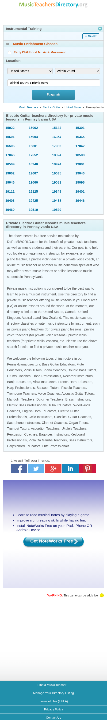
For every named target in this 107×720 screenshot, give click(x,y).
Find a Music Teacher (52, 685)
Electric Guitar (51, 107)
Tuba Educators (59, 405)
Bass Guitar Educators (58, 364)
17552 (33, 155)
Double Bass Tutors (82, 370)
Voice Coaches (49, 393)
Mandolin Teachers (20, 399)
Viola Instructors (45, 382)
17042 (80, 146)
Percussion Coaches (22, 434)
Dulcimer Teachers (50, 399)
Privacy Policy (53, 709)
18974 (56, 164)
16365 (80, 137)
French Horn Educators (75, 382)
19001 (80, 164)
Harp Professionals (21, 388)
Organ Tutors (78, 423)
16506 (10, 146)
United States (73, 107)
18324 (56, 155)
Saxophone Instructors (23, 423)
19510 (33, 210)
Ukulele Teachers (74, 428)
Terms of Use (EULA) (53, 701)
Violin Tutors (33, 370)
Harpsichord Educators (23, 446)
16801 (33, 146)
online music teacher (22, 265)
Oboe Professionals (46, 376)
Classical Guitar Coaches (72, 417)
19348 (56, 191)
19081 (56, 182)
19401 (80, 191)
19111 (10, 191)
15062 (33, 128)
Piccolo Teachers (73, 388)
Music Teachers (28, 107)
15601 (10, 137)
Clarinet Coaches (54, 423)
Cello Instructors (40, 417)
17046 (10, 155)
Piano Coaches (54, 370)
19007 (33, 173)
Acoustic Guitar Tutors (77, 393)
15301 (80, 128)
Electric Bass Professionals (27, 405)
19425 (33, 200)
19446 (80, 200)
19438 (56, 200)
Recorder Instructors (78, 376)
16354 (56, 137)
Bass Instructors (80, 440)
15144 (56, 128)
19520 (56, 210)
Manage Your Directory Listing (53, 693)
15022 (10, 128)
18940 (33, 164)
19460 (10, 210)
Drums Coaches (19, 376)
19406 (10, 200)
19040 (80, 173)
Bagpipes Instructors (54, 434)
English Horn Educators (39, 411)
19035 (56, 173)
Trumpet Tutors (18, 428)
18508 (80, 155)
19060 (33, 182)
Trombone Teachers (21, 393)
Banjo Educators (19, 382)
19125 (33, 191)
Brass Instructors (77, 399)
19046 (10, 182)
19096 (80, 182)
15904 (33, 137)
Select (92, 36)
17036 (56, 146)
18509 (10, 164)
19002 (10, 173)
